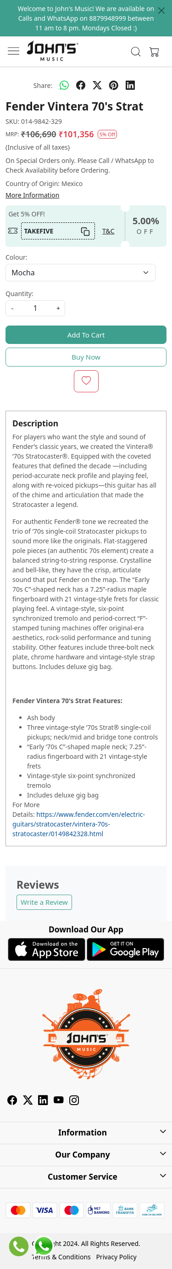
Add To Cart (86, 334)
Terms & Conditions (61, 1256)
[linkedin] (130, 85)
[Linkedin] (43, 1101)
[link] (135, 52)
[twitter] (97, 85)
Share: (42, 85)
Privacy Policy (116, 1256)
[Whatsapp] (64, 85)
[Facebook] (12, 1101)
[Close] (161, 10)
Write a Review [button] (44, 902)
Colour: (17, 257)
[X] (28, 1101)
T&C (108, 231)
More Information (32, 195)
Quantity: (19, 293)
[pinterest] (113, 85)
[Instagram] (74, 1101)
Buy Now (86, 356)
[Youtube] (59, 1101)
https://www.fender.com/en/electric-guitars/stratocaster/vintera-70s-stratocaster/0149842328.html (78, 824)
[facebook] (80, 85)
